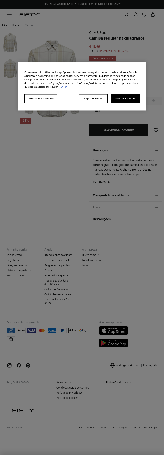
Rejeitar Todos (93, 98)
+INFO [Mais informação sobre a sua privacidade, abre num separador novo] (63, 87)
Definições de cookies (41, 98)
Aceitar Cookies (125, 98)
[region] (82, 86)
